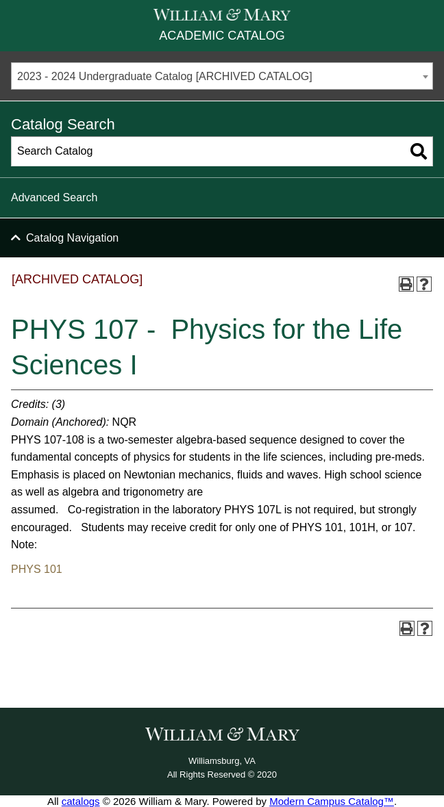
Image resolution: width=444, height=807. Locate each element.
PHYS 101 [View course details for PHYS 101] (36, 569)
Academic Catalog (221, 35)
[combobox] (222, 76)
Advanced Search (54, 197)
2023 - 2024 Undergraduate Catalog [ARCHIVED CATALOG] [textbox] (164, 76)
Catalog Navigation (72, 238)
